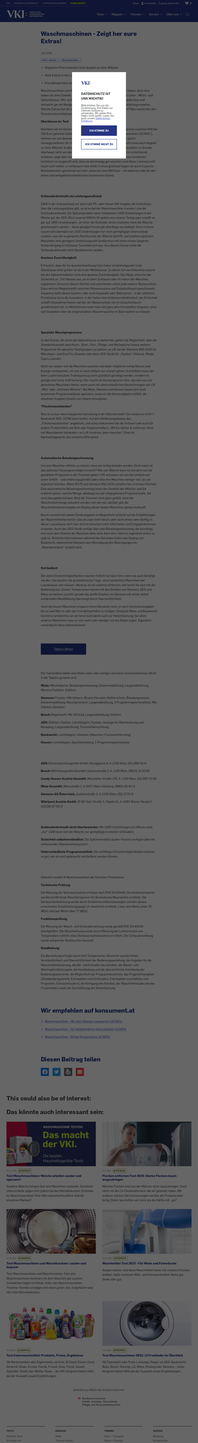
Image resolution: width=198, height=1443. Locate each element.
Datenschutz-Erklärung (96, 120)
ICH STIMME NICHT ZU (99, 144)
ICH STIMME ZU (99, 130)
